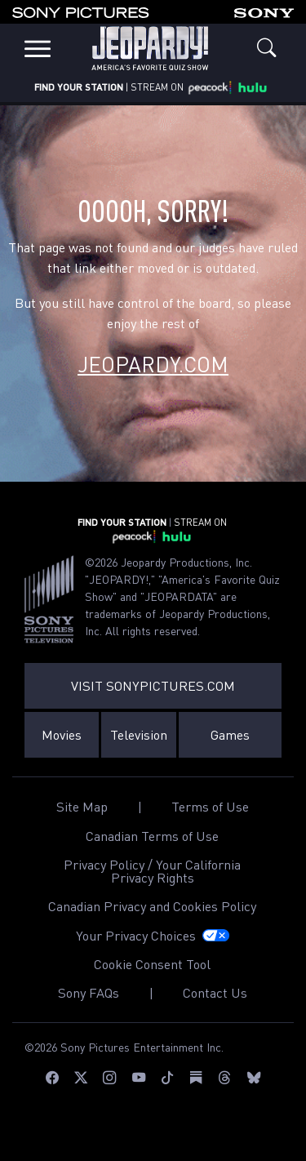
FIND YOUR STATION (78, 87)
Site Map (82, 806)
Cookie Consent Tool (152, 964)
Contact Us (215, 992)
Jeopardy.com (153, 363)
